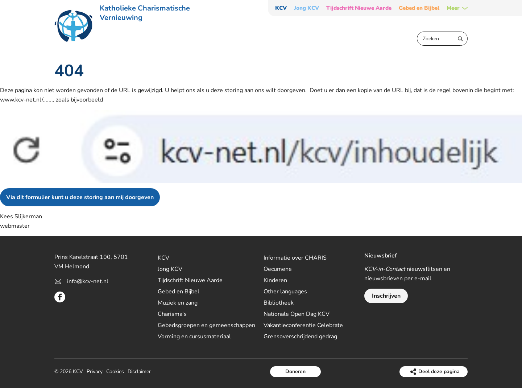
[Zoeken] (442, 39)
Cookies (115, 371)
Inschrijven (386, 296)
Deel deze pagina (439, 371)
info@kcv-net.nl (87, 281)
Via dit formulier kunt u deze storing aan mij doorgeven (80, 197)
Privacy (95, 371)
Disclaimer (139, 371)
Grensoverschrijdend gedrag (300, 336)
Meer (453, 8)
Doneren (295, 371)
